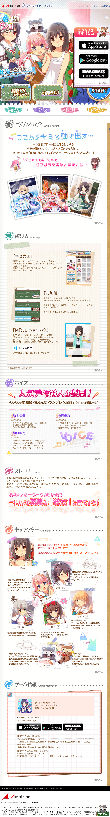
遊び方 (14, 110)
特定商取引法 (41, 788)
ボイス (41, 110)
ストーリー (69, 110)
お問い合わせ (56, 788)
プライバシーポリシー (89, 6)
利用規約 (106, 6)
